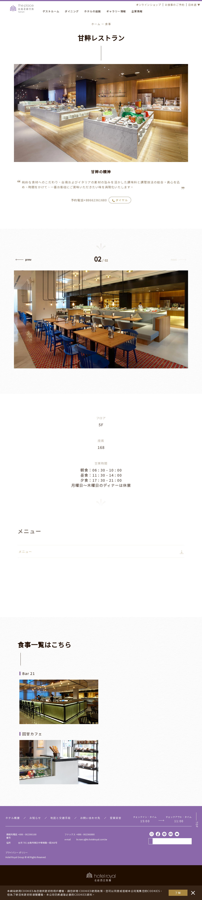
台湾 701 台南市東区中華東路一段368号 (37, 842)
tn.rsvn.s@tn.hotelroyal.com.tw (91, 839)
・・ (192, 891)
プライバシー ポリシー (16, 852)
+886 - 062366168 (27, 834)
